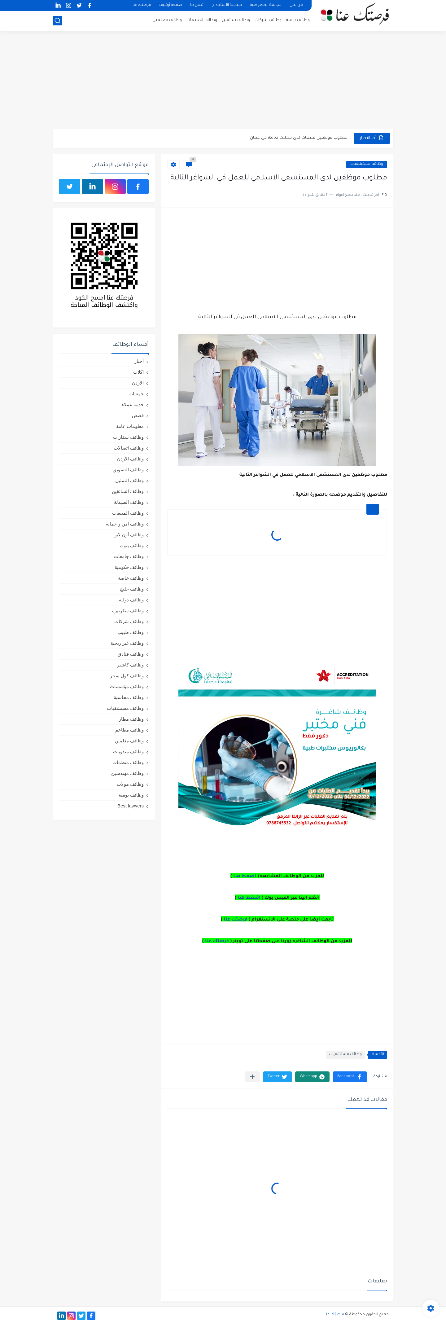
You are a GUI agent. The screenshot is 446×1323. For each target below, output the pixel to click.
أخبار (139, 361)
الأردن (138, 382)
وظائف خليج (132, 588)
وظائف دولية (131, 599)
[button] (350, 1076)
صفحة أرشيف (170, 5)
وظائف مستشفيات (366, 164)
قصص (138, 415)
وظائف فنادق (131, 654)
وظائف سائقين (236, 20)
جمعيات (136, 393)
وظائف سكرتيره (128, 610)
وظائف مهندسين (127, 773)
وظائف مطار (131, 719)
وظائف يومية (298, 20)
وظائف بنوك (132, 545)
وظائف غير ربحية (127, 643)
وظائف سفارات (128, 437)
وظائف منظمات (128, 762)
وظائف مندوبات (128, 751)
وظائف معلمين (167, 20)
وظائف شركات (268, 20)
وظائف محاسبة (129, 697)
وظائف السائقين (128, 491)
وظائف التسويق (128, 469)
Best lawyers (130, 805)
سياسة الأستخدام (227, 5)
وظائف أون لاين (128, 534)
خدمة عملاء (133, 404)
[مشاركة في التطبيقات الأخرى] (252, 1076)
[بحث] (57, 20)
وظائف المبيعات (201, 20)
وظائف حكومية (129, 567)
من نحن (296, 5)
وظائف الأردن (130, 458)
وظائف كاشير (130, 664)
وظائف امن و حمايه (125, 523)
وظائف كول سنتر (127, 675)
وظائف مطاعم (129, 729)
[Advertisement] (223, 80)
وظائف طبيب (130, 632)
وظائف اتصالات (129, 448)
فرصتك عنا (142, 5)
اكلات (138, 372)
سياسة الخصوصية (266, 5)
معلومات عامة (130, 426)
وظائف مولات (130, 784)
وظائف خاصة (131, 578)
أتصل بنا (197, 5)
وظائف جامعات (129, 556)
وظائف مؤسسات (127, 686)
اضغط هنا (244, 876)
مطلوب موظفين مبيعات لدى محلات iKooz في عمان (299, 138)
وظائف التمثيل (129, 480)
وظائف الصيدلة (129, 502)
